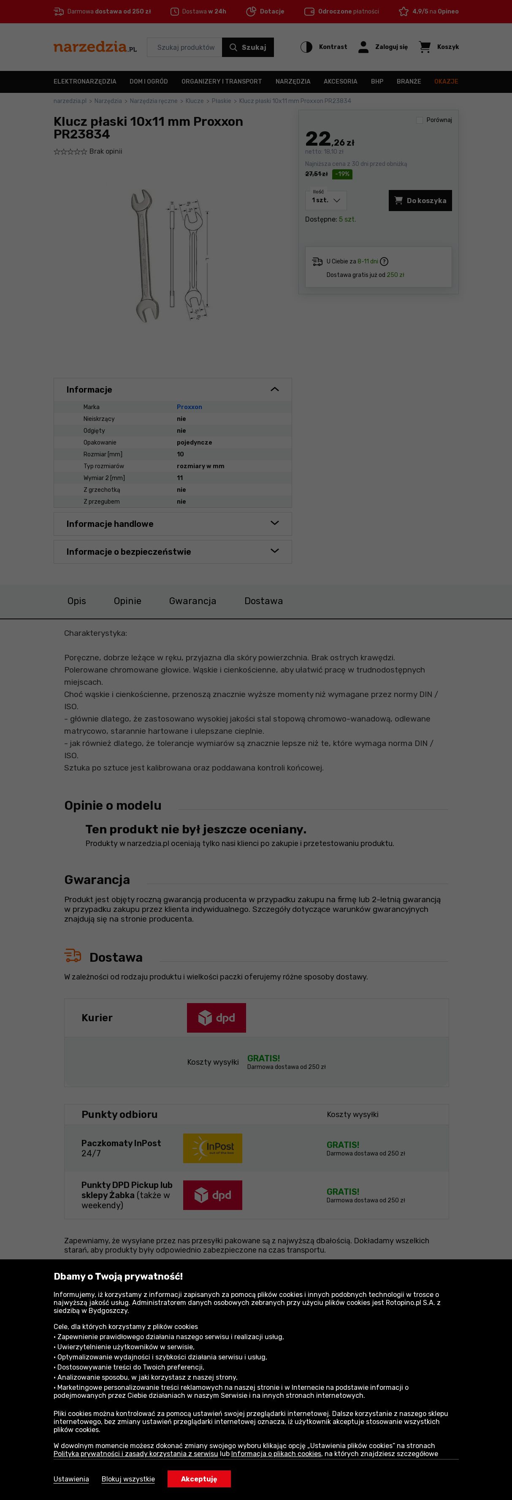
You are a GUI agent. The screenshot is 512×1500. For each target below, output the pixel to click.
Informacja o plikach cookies (276, 1454)
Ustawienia (71, 1479)
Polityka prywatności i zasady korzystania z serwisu (136, 1454)
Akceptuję (199, 1479)
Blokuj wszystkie (128, 1479)
